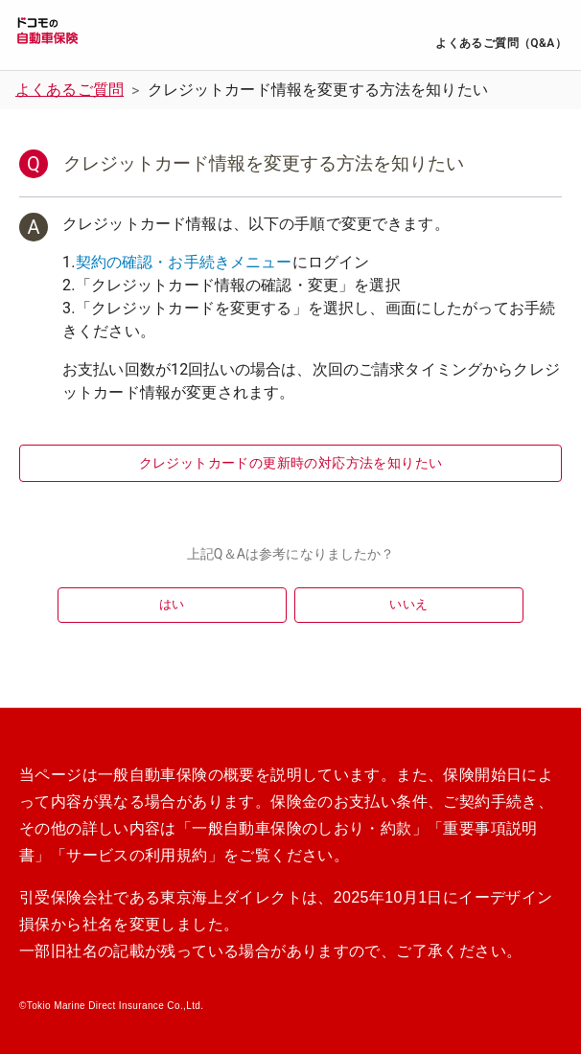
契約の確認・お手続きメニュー (184, 262)
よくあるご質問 (69, 89)
